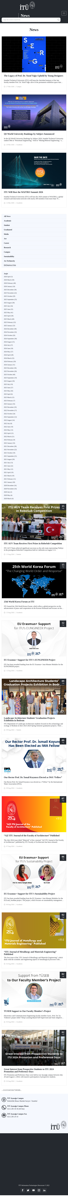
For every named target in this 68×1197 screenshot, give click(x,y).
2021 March (9, 476)
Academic (7, 221)
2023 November (10, 371)
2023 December (10, 368)
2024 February (10, 361)
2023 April (8, 394)
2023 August (9, 381)
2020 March (8, 498)
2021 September (10, 456)
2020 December (10, 485)
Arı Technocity (9, 261)
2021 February (10, 479)
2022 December (10, 407)
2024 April (8, 355)
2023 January (9, 404)
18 (16, 1090)
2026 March (9, 280)
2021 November (10, 449)
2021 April (8, 472)
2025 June (8, 309)
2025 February (10, 322)
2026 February (10, 283)
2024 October (9, 335)
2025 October (9, 296)
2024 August (9, 342)
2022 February (9, 440)
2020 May (8, 495)
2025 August (9, 303)
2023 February (9, 401)
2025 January (9, 325)
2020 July (8, 492)
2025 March (9, 319)
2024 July (8, 345)
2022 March (9, 436)
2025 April (8, 316)
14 (9, 1090)
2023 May (8, 391)
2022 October (9, 414)
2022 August (9, 420)
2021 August (9, 459)
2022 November (10, 410)
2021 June (8, 466)
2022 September (10, 417)
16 (12, 1090)
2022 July (8, 423)
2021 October (9, 453)
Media (6, 234)
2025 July (8, 306)
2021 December (10, 446)
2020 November (10, 489)
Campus (7, 252)
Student (7, 225)
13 (7, 1090)
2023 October (9, 374)
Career (6, 243)
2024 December (10, 329)
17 (14, 1090)
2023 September (10, 378)
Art (5, 239)
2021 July (8, 463)
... (2, 1090)
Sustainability (9, 256)
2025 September (10, 299)
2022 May (8, 430)
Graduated (8, 230)
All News (7, 216)
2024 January (9, 365)
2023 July (8, 384)
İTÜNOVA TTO (10, 265)
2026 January (9, 286)
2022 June (8, 427)
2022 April (8, 433)
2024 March (9, 358)
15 (11, 1090)
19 (17, 1090)
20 (19, 1090)
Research (7, 247)
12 (5, 1090)
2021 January (9, 482)
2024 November (10, 332)
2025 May (8, 312)
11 (4, 1090)
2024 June (8, 348)
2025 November (10, 293)
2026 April (8, 276)
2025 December (10, 290)
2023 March (9, 397)
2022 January (9, 443)
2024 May (8, 352)
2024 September (10, 338)
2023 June (8, 387)
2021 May (8, 469)
